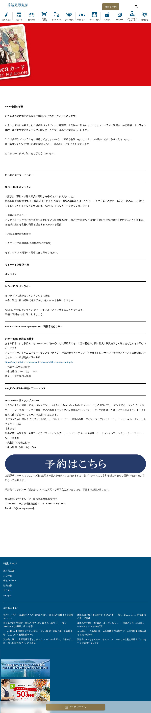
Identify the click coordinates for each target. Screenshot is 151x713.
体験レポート (82, 20)
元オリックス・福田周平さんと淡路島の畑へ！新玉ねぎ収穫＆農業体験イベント (38, 616)
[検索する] (136, 6)
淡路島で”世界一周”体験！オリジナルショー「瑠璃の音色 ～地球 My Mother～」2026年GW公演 (110, 625)
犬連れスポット (44, 20)
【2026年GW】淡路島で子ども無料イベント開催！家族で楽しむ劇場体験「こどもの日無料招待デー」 (37, 633)
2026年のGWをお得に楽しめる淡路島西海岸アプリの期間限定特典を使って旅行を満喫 (111, 633)
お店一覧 (19, 20)
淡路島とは (6, 20)
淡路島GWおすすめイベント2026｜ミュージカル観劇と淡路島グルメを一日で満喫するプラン (111, 641)
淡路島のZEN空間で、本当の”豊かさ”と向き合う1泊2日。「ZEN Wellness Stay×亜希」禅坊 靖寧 (34, 625)
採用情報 (144, 20)
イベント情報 (94, 20)
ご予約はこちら (75, 707)
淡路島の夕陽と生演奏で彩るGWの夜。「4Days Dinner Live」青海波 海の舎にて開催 (111, 616)
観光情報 (31, 20)
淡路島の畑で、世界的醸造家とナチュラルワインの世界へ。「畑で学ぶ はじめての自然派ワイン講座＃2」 (38, 641)
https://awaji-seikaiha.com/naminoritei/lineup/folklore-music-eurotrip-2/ (39, 362)
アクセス (107, 20)
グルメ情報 (69, 20)
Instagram (119, 20)
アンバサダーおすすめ (132, 20)
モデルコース (57, 20)
